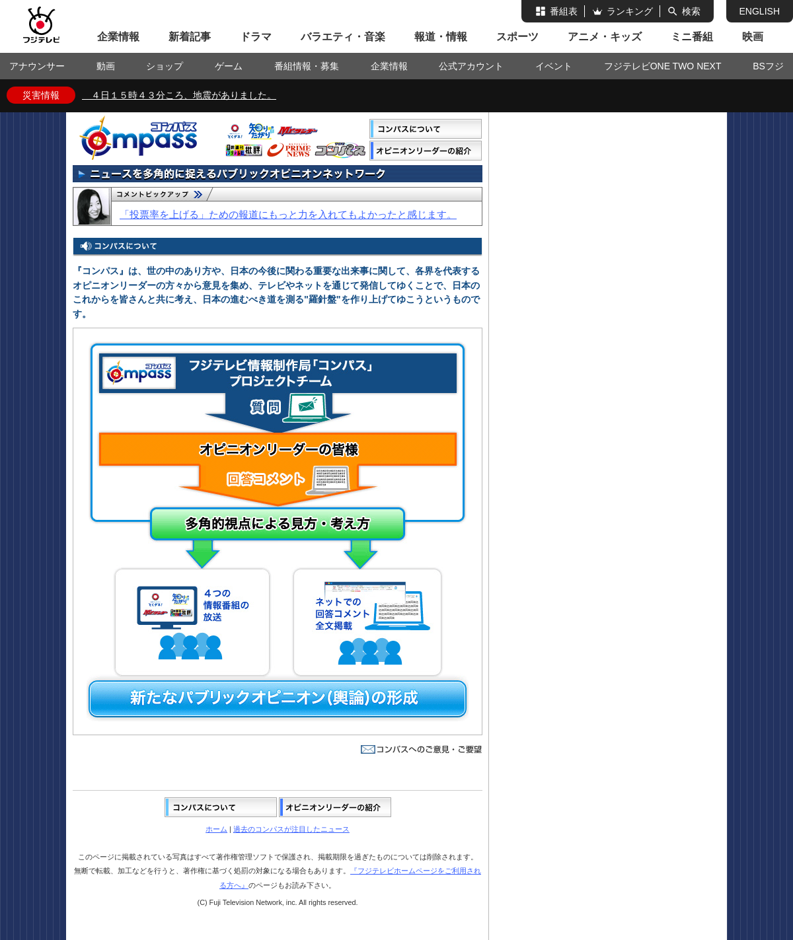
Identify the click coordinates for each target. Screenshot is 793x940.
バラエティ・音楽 (343, 36)
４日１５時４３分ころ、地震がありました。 (179, 95)
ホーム (216, 829)
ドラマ (256, 36)
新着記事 (190, 36)
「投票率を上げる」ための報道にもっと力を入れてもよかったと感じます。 (288, 214)
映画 (752, 36)
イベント (553, 66)
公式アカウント (471, 66)
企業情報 (118, 36)
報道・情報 (440, 36)
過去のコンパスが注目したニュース (291, 829)
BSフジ (768, 66)
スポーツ (517, 36)
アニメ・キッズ (605, 36)
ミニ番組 (692, 36)
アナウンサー (37, 66)
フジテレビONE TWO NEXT (663, 66)
